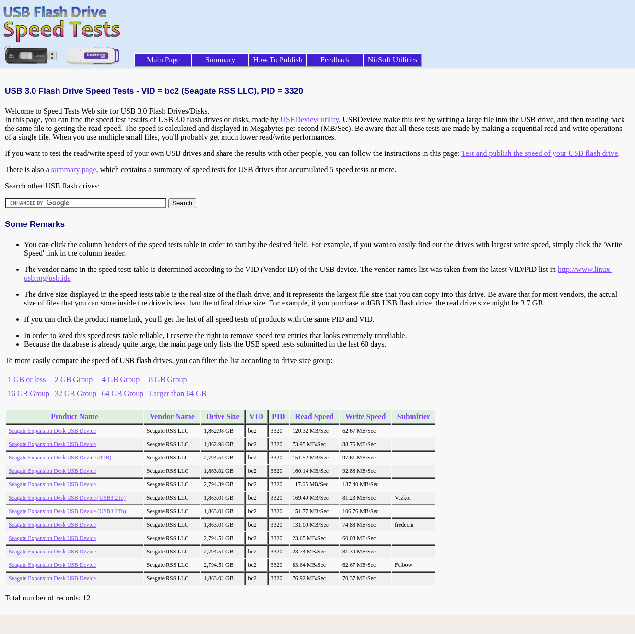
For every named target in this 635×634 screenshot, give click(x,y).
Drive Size (223, 416)
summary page (73, 169)
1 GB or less (27, 380)
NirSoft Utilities (393, 60)
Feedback (335, 60)
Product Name (74, 416)
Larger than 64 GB (177, 393)
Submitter (413, 416)
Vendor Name (172, 416)
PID (278, 416)
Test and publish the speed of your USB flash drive (539, 153)
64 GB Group (122, 393)
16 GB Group (28, 393)
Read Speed (314, 416)
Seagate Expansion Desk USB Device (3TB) (60, 457)
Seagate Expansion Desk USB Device (52, 430)
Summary (220, 60)
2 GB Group (74, 380)
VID (256, 416)
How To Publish (278, 60)
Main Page (163, 60)
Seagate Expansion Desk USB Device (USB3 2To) (67, 497)
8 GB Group (168, 380)
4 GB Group (121, 380)
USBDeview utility (309, 120)
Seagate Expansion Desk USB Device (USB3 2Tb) (67, 511)
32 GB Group (75, 393)
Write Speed (365, 416)
